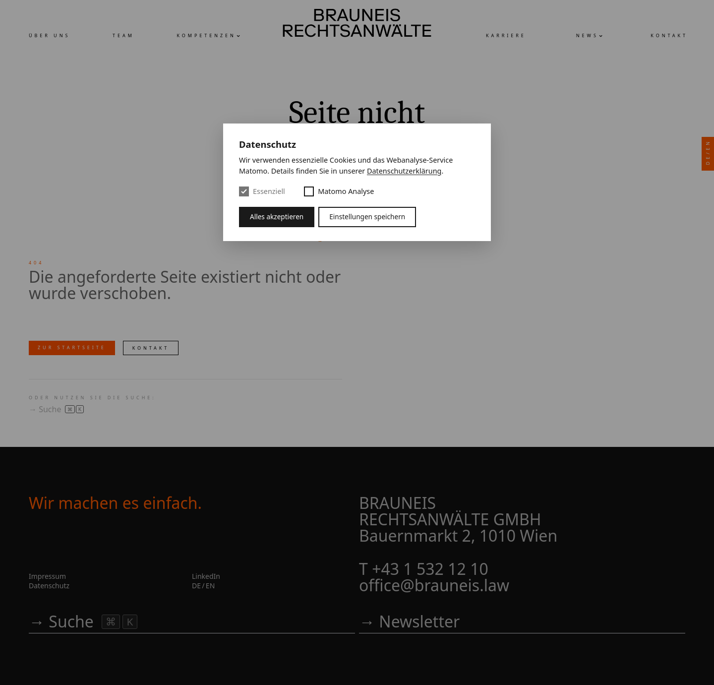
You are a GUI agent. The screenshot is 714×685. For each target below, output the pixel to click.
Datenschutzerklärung (404, 171)
